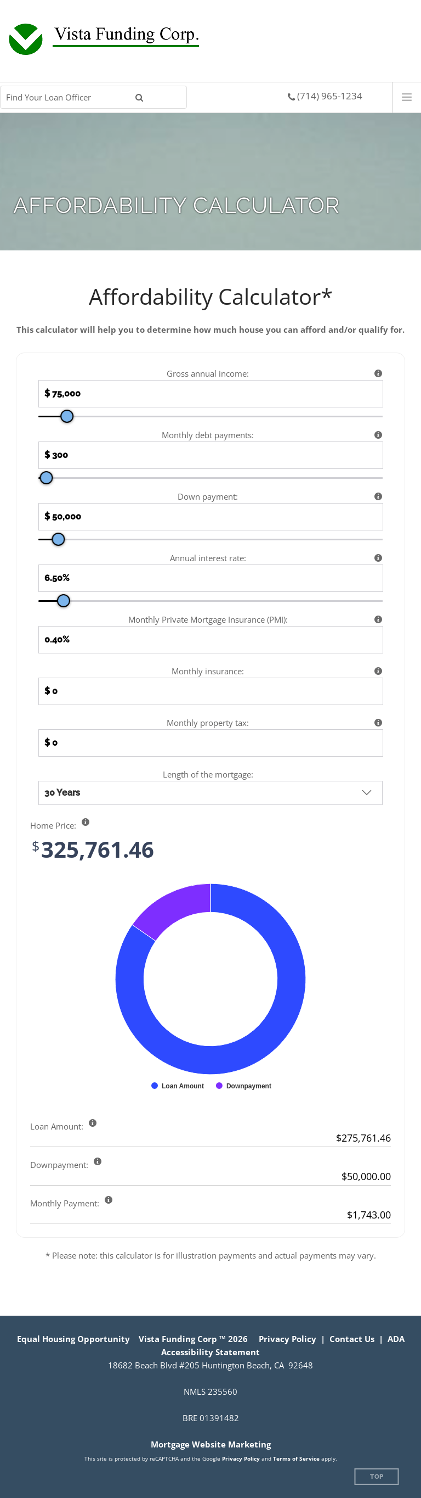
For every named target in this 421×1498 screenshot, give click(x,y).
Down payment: (208, 496)
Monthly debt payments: (208, 434)
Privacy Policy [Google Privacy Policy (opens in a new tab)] (241, 1458)
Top (377, 1476)
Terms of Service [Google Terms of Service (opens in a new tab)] (296, 1458)
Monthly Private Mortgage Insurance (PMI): (208, 619)
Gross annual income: (208, 373)
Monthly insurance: (208, 671)
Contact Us (351, 1338)
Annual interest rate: (208, 557)
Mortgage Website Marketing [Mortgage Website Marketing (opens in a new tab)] (211, 1444)
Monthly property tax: (208, 722)
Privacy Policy (287, 1338)
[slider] (66, 416)
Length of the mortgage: (208, 774)
